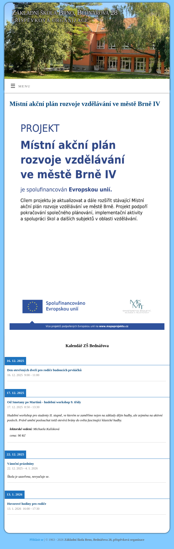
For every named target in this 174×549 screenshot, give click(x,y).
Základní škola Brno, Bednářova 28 (65, 12)
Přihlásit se (36, 540)
